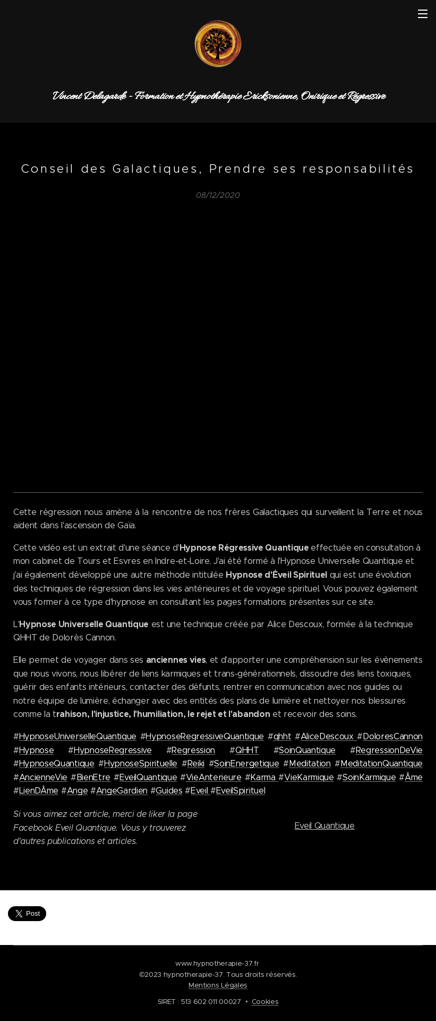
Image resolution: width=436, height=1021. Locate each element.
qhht (282, 736)
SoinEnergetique (246, 763)
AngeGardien (122, 791)
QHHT (247, 750)
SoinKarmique (369, 777)
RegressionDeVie (389, 750)
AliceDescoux (329, 736)
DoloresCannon (393, 736)
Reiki (195, 763)
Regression (193, 750)
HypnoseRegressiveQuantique (205, 736)
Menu (423, 13)
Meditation (310, 763)
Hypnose (36, 750)
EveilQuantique (148, 777)
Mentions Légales (218, 985)
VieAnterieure (214, 777)
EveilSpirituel (241, 791)
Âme (414, 777)
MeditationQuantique (381, 763)
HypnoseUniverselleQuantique (77, 736)
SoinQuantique (307, 750)
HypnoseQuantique (57, 763)
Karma (264, 777)
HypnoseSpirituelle (140, 763)
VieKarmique (309, 777)
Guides (169, 791)
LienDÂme (38, 791)
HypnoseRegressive (113, 750)
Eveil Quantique (324, 826)
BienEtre (93, 777)
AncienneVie (43, 777)
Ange (77, 791)
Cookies (265, 1001)
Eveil (200, 791)
